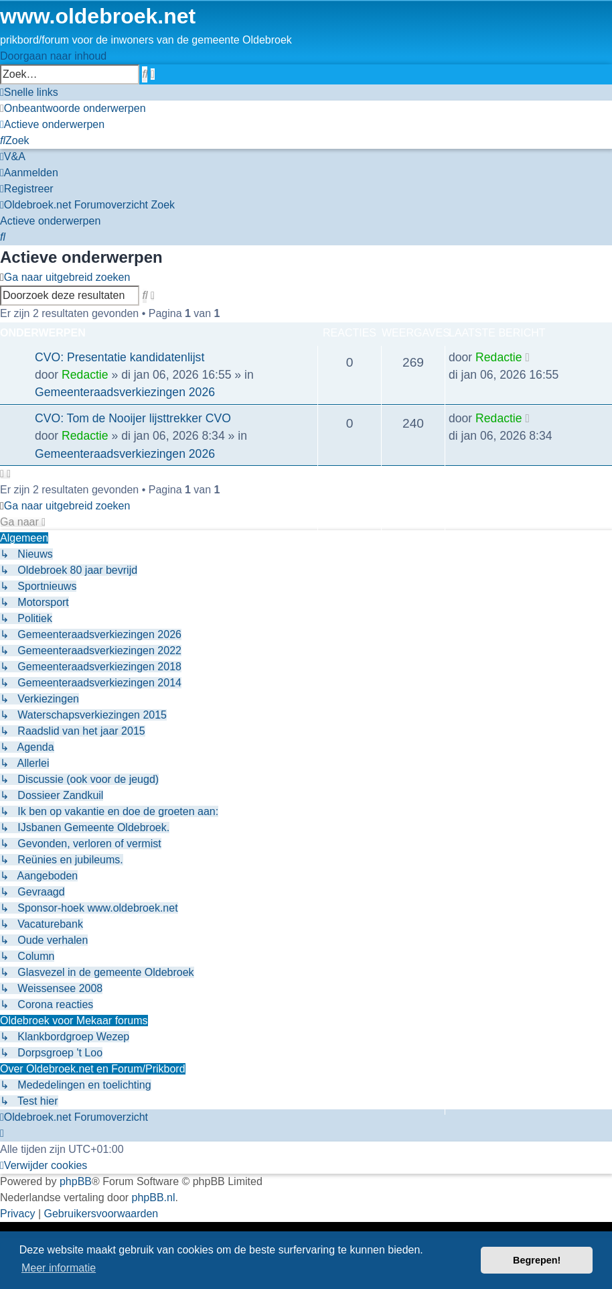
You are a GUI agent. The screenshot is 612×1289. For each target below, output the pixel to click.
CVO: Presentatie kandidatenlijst (119, 357)
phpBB (76, 1181)
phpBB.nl (153, 1197)
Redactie (85, 374)
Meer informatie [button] (58, 1268)
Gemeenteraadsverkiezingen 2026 (125, 392)
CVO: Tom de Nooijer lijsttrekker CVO (133, 418)
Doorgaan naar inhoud (53, 56)
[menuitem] (73, 108)
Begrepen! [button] (536, 1260)
